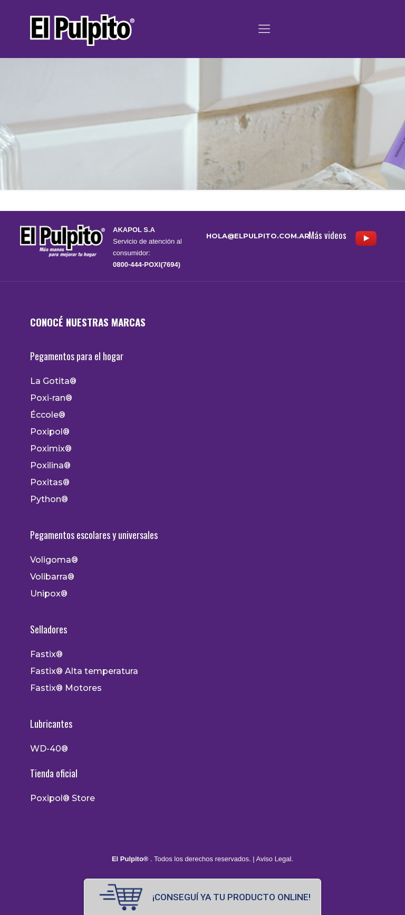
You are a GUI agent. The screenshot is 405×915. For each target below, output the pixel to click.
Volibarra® (52, 577)
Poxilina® (50, 465)
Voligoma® (54, 560)
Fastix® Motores (66, 688)
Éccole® (47, 415)
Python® (49, 499)
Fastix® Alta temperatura (84, 671)
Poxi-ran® (51, 398)
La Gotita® (53, 381)
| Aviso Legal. (272, 859)
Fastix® (46, 654)
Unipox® (49, 594)
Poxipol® (50, 432)
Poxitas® (50, 482)
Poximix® (51, 449)
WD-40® (49, 749)
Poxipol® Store (62, 798)
